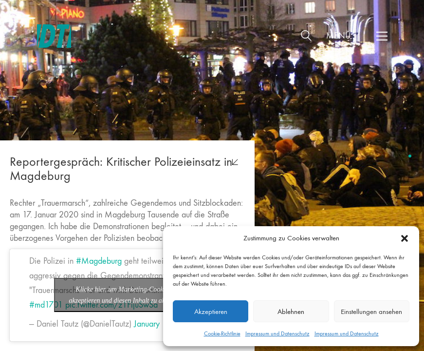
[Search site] (306, 37)
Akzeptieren (210, 311)
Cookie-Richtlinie (222, 333)
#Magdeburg (99, 261)
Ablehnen (290, 311)
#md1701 (46, 305)
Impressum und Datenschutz (277, 333)
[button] (404, 238)
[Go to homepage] (54, 36)
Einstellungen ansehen (371, 311)
